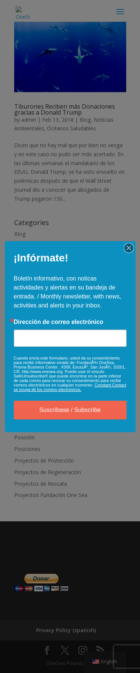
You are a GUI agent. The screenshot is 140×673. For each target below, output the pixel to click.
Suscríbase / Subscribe (70, 410)
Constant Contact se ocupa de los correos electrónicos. (70, 387)
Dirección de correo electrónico (58, 322)
